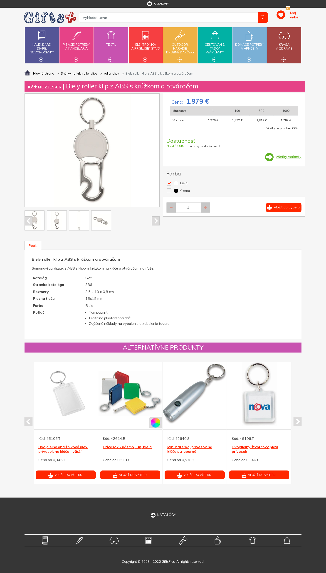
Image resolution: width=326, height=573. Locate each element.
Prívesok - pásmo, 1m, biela (127, 447)
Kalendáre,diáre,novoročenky (42, 44)
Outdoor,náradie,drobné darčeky (180, 44)
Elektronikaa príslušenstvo (146, 44)
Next (156, 220)
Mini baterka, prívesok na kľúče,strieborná (189, 449)
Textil (111, 42)
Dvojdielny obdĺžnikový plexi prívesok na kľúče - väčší (63, 449)
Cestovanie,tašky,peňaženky (215, 44)
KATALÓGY (163, 514)
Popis (32, 245)
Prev (28, 220)
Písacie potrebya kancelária (76, 44)
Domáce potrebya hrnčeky (249, 44)
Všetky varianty (288, 156)
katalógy (157, 4)
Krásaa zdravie (284, 44)
